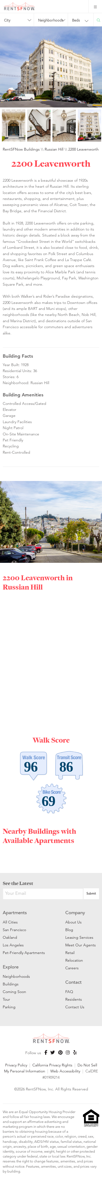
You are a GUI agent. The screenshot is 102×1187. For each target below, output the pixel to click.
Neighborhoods (50, 20)
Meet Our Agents (80, 945)
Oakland (10, 937)
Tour (6, 999)
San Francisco (14, 929)
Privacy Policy (16, 1065)
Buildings (10, 984)
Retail (70, 952)
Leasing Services (79, 937)
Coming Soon (14, 991)
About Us (73, 922)
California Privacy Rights (52, 1065)
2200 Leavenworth (83, 149)
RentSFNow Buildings (21, 149)
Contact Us (74, 1006)
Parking (9, 1006)
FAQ (69, 991)
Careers (72, 967)
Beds (76, 20)
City (7, 20)
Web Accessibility (65, 1071)
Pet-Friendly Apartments (24, 952)
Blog (69, 929)
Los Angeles (13, 945)
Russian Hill (54, 149)
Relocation (74, 960)
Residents (73, 999)
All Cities (10, 922)
